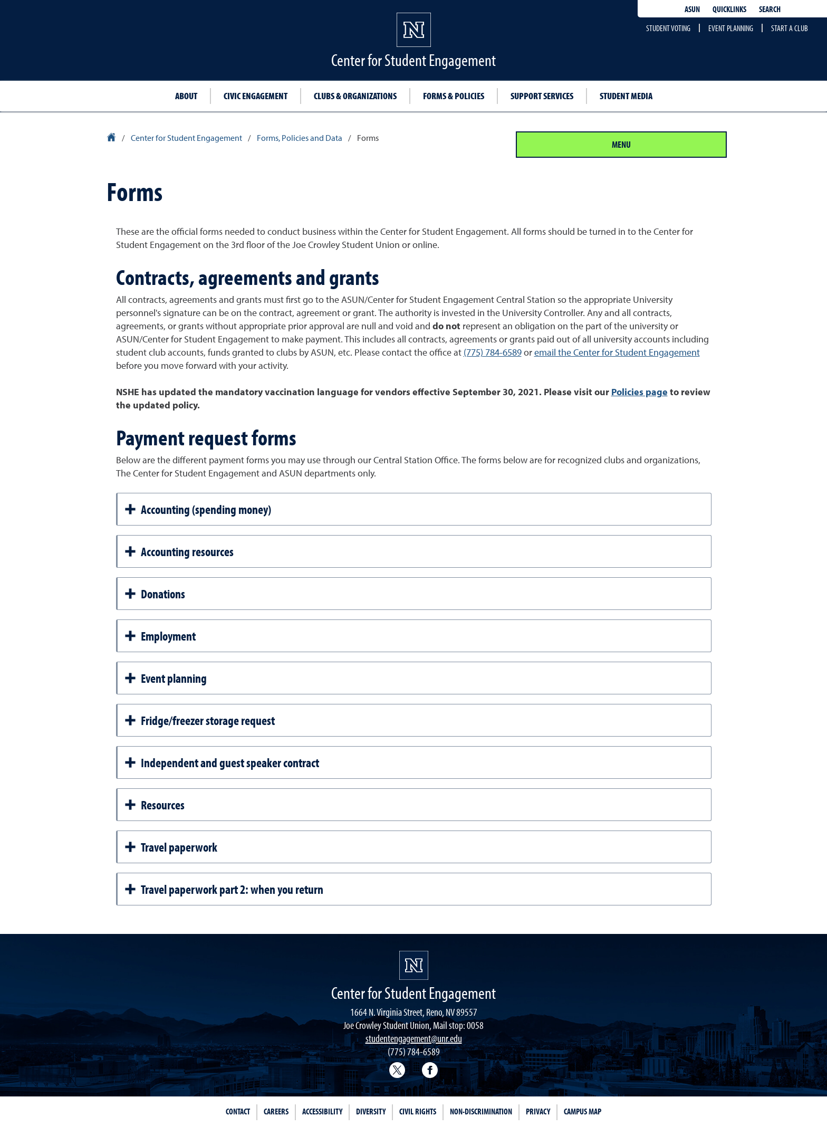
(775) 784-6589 (493, 352)
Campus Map (582, 1111)
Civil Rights (417, 1111)
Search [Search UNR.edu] (770, 9)
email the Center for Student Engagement (617, 352)
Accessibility (322, 1111)
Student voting (668, 28)
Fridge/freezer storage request (199, 720)
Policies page (639, 392)
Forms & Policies (453, 96)
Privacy (538, 1111)
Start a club (789, 28)
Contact (238, 1111)
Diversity (371, 1111)
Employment (160, 636)
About (186, 96)
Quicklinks (729, 9)
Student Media (626, 96)
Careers (276, 1111)
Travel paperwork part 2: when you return (223, 889)
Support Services (542, 96)
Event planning (730, 28)
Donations (154, 594)
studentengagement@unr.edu (414, 1038)
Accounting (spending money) (197, 509)
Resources (154, 805)
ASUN (692, 9)
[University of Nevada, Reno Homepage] (413, 965)
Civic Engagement (255, 96)
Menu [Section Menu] (621, 144)
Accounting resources (179, 551)
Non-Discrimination (481, 1111)
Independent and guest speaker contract (221, 762)
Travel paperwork (170, 847)
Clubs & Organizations (355, 96)
